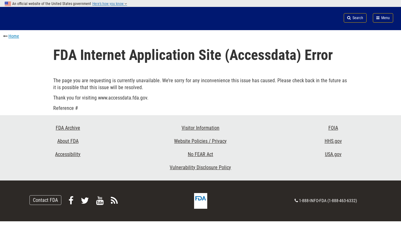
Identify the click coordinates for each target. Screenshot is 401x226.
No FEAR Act (200, 154)
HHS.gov (333, 141)
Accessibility (67, 154)
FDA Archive (68, 128)
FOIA (333, 128)
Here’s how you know (109, 4)
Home (13, 36)
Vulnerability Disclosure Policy (200, 167)
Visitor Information (200, 128)
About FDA (68, 141)
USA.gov (333, 154)
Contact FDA (45, 200)
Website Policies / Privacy (200, 141)
